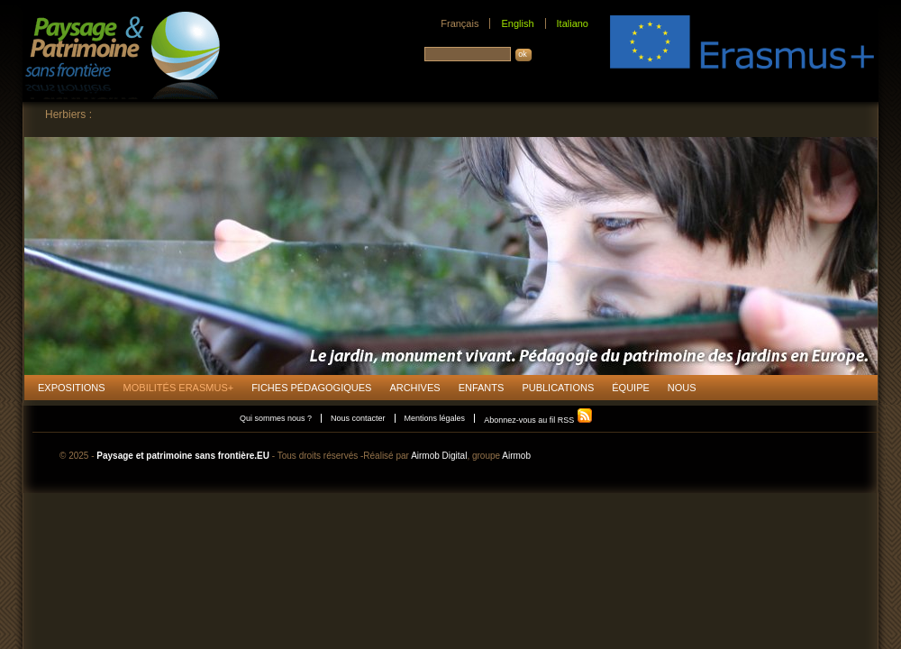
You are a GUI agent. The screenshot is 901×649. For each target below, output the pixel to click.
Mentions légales (435, 418)
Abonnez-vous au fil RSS (538, 420)
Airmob (516, 456)
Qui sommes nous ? (276, 418)
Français (459, 23)
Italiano (572, 23)
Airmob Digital (439, 456)
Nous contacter (358, 418)
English (517, 23)
